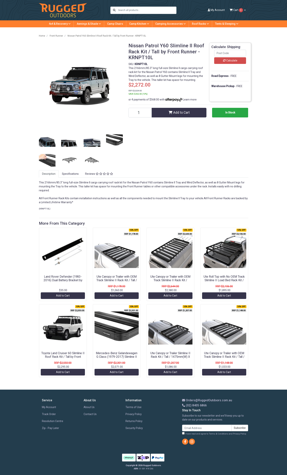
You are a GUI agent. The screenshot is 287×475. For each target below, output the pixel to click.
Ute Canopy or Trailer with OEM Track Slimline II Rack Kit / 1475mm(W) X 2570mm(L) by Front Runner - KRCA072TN (170, 282)
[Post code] (230, 53)
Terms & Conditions (218, 434)
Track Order (49, 414)
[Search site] (114, 10)
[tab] (49, 174)
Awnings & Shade (89, 23)
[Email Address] (207, 428)
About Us (89, 407)
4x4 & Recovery (60, 23)
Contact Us (90, 414)
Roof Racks (200, 23)
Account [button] (216, 9)
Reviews (99, 173)
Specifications (70, 173)
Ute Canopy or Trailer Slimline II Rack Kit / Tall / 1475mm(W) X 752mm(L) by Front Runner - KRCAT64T (170, 358)
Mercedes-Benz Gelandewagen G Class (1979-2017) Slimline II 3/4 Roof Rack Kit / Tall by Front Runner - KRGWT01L (116, 358)
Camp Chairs (115, 23)
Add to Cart (179, 112)
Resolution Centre (52, 421)
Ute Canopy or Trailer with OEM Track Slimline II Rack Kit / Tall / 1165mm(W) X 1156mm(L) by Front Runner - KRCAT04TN (116, 282)
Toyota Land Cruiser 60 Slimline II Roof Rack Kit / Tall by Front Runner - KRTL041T (63, 356)
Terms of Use (133, 407)
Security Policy (134, 428)
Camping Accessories (170, 23)
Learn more (190, 99)
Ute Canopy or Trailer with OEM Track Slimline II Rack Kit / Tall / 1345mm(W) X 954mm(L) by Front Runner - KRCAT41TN (224, 358)
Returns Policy (133, 421)
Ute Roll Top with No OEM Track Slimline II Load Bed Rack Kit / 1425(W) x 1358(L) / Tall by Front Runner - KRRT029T (224, 282)
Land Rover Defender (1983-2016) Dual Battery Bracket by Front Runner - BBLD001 (63, 280)
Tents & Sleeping (226, 23)
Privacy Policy (133, 414)
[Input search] (147, 10)
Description (48, 173)
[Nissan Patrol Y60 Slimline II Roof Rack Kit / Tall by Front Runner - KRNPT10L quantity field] (140, 112)
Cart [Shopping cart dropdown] (237, 10)
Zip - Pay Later (50, 428)
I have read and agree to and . (214, 433)
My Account (49, 407)
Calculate (230, 60)
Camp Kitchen (139, 23)
